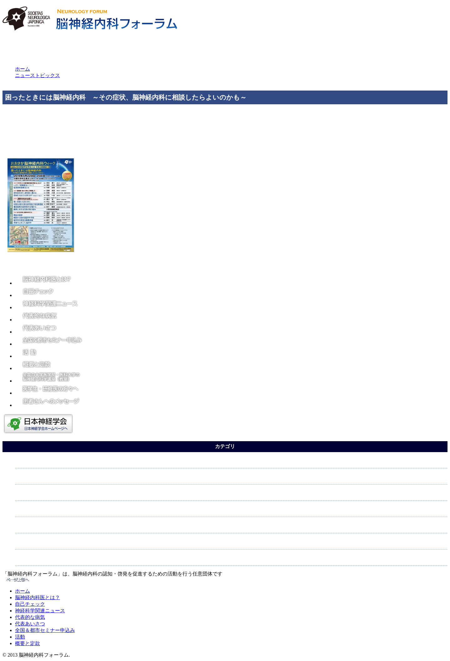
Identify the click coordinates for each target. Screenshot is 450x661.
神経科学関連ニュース (40, 610)
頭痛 (22, 478)
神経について (32, 494)
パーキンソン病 (34, 559)
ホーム (22, 69)
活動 (20, 636)
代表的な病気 (30, 617)
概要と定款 (27, 643)
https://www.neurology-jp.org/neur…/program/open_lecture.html (177, 144)
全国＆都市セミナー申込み (45, 630)
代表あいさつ (30, 623)
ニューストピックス (37, 75)
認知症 (24, 543)
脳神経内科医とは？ (37, 597)
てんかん (27, 462)
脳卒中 (24, 511)
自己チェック (30, 604)
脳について (29, 527)
